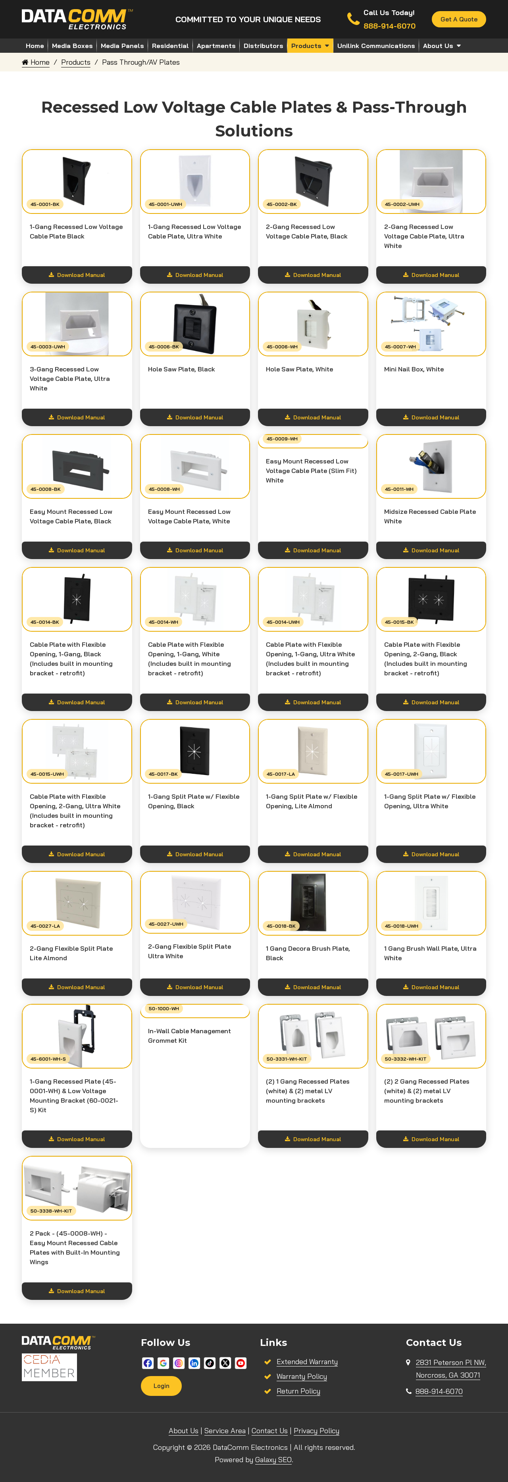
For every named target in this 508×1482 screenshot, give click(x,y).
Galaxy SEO (273, 1459)
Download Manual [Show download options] (77, 275)
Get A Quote (458, 19)
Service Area (225, 1430)
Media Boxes (72, 46)
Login (161, 1386)
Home (35, 46)
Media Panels (122, 46)
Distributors (263, 46)
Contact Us (270, 1430)
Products (306, 46)
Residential (170, 46)
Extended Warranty (307, 1361)
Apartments (216, 46)
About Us (438, 46)
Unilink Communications (376, 46)
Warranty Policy (302, 1376)
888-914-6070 (439, 1391)
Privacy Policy (316, 1430)
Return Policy (298, 1391)
